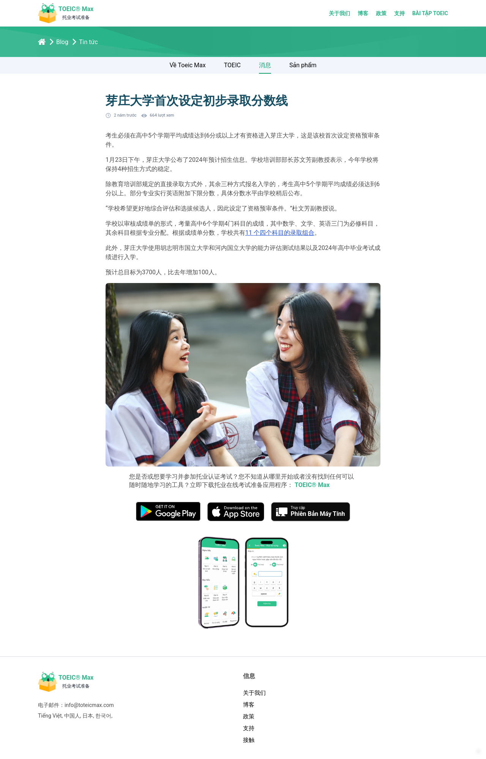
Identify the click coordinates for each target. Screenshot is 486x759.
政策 (381, 13)
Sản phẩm (303, 65)
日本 (87, 716)
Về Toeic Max (188, 65)
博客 (363, 13)
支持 (399, 13)
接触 (248, 740)
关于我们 (339, 13)
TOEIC (232, 65)
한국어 (103, 716)
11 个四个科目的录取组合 (279, 232)
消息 (265, 65)
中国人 (72, 716)
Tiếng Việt (50, 716)
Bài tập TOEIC (430, 13)
